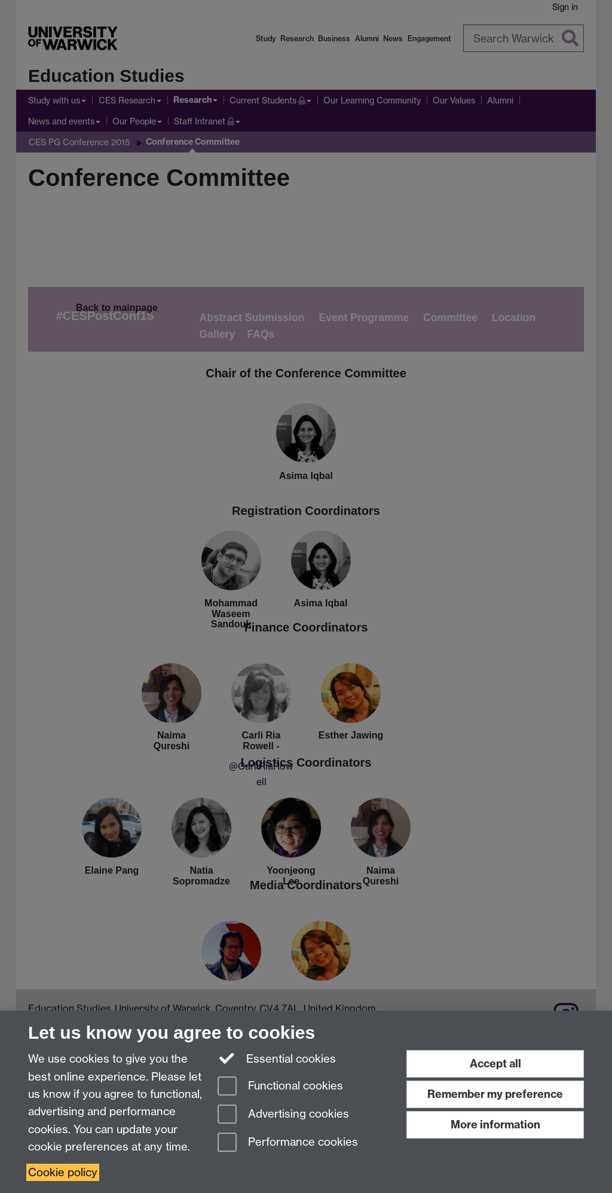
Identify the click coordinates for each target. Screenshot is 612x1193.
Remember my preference (495, 1094)
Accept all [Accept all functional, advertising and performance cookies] (495, 1063)
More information (495, 1124)
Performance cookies (288, 1143)
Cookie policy (62, 1172)
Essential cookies (277, 1058)
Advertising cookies (283, 1115)
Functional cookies (280, 1087)
